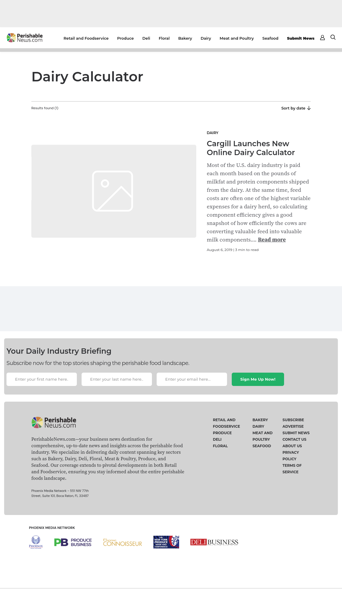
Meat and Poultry (237, 38)
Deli (146, 38)
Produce (125, 38)
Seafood (270, 38)
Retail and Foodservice (86, 38)
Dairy (206, 38)
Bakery (185, 38)
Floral (164, 38)
